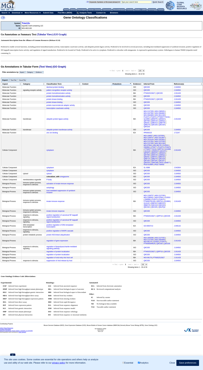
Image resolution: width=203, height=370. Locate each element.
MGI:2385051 (160, 111)
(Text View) (45, 66)
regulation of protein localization (58, 252)
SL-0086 (147, 168)
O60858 (147, 147)
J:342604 (177, 168)
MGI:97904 (148, 145)
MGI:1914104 (149, 140)
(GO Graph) (60, 34)
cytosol (49, 174)
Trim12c (26, 23)
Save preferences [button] (187, 363)
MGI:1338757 (149, 138)
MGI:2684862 (160, 113)
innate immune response (55, 201)
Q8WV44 (154, 121)
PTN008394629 (149, 244)
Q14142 (147, 151)
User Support (22, 332)
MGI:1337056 (159, 136)
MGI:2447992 (149, 113)
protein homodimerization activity (58, 93)
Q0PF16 (160, 149)
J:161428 (177, 93)
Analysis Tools (84, 13)
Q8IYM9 (147, 121)
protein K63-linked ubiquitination (58, 235)
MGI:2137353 (160, 141)
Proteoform (117, 84)
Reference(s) (179, 84)
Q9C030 (162, 125)
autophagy (50, 188)
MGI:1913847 (160, 138)
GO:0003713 (148, 226)
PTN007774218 (163, 117)
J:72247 (177, 133)
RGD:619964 (148, 165)
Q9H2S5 (147, 127)
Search (4, 13)
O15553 (165, 145)
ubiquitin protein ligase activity (57, 119)
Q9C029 (154, 125)
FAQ (12, 9)
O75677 (154, 147)
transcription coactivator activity (57, 108)
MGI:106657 (148, 136)
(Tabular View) (45, 34)
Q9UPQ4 (162, 207)
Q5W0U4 (155, 151)
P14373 (146, 117)
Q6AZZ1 (163, 151)
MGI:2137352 (149, 141)
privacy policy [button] (58, 363)
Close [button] (172, 363)
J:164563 (177, 87)
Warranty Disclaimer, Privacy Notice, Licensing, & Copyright (16, 330)
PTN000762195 (149, 201)
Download (16, 13)
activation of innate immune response (60, 184)
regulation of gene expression (57, 241)
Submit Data (48, 13)
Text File (12, 80)
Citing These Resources (6, 328)
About (3, 9)
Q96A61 (147, 123)
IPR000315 (148, 133)
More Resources (32, 13)
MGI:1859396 (149, 238)
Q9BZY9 (147, 125)
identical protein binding (55, 87)
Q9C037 (162, 161)
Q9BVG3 (154, 123)
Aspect (23, 72)
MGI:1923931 (160, 140)
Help (7, 9)
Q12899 (147, 119)
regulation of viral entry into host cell (59, 258)
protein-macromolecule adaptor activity (60, 105)
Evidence (39, 72)
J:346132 (177, 226)
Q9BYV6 (162, 123)
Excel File (22, 80)
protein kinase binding (54, 99)
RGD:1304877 (165, 163)
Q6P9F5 (147, 153)
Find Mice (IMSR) (65, 13)
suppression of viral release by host (59, 261)
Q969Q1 (162, 121)
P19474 (153, 117)
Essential (127, 363)
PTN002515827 (149, 93)
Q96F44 (154, 157)
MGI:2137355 (149, 111)
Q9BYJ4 (147, 159)
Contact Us (101, 13)
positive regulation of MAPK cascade (59, 231)
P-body (49, 180)
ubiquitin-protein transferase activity (59, 130)
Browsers (114, 13)
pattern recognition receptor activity (59, 90)
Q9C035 (147, 87)
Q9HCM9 (154, 163)
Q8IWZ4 (162, 119)
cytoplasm (50, 150)
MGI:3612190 (160, 115)
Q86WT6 (154, 119)
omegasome (64, 177)
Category (31, 72)
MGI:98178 (157, 145)
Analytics (143, 363)
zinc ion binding (52, 133)
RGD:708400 (159, 165)
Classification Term (54, 84)
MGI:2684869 (149, 115)
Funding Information (5, 329)
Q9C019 (154, 205)
